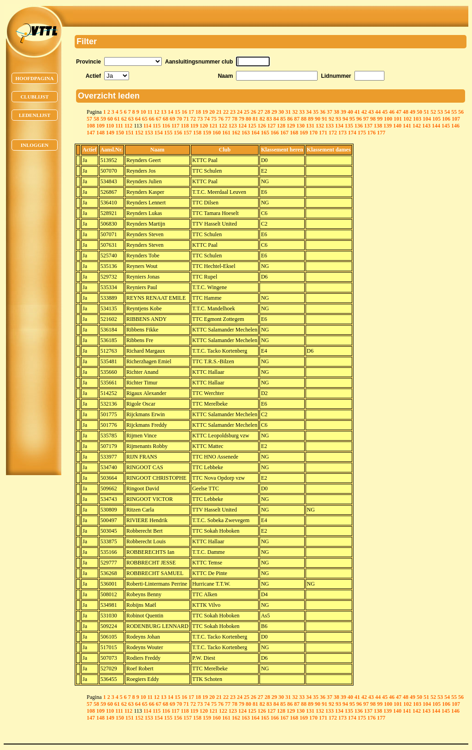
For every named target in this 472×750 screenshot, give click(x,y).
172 (333, 132)
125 (252, 125)
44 (378, 112)
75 (214, 119)
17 (191, 112)
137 (368, 125)
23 (233, 112)
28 (267, 112)
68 (165, 119)
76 (221, 119)
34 (309, 112)
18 (198, 112)
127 (271, 125)
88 (304, 119)
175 (362, 132)
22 (226, 112)
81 (255, 119)
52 (433, 112)
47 (398, 112)
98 (373, 119)
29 (274, 112)
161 (226, 132)
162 (236, 132)
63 (131, 119)
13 (163, 112)
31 (288, 112)
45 (385, 112)
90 (317, 119)
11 (150, 112)
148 (100, 132)
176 (371, 132)
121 (213, 125)
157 (187, 132)
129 (291, 125)
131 (310, 125)
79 (241, 119)
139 (388, 125)
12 (156, 112)
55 (454, 112)
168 (294, 132)
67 (158, 119)
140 (397, 125)
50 (419, 112)
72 (193, 119)
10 (143, 112)
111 (119, 125)
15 (177, 112)
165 (265, 132)
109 (100, 125)
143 (426, 125)
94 (345, 119)
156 (178, 132)
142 (417, 125)
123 (233, 125)
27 (260, 112)
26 (253, 112)
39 (343, 112)
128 (281, 125)
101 (398, 119)
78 (234, 119)
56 (461, 112)
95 (352, 119)
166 (275, 132)
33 (302, 112)
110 (110, 125)
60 (110, 119)
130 (300, 125)
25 (246, 112)
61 (117, 119)
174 (352, 132)
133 (329, 125)
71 (186, 119)
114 (147, 125)
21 (219, 112)
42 (364, 112)
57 (89, 119)
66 (151, 119)
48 (405, 112)
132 (320, 125)
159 (207, 132)
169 (304, 132)
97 (366, 119)
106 (446, 119)
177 (381, 132)
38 (336, 112)
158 (197, 132)
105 (436, 119)
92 (331, 119)
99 (380, 119)
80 (248, 119)
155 (168, 132)
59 (103, 119)
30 (281, 112)
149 (110, 132)
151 (129, 132)
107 (456, 119)
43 (371, 112)
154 (158, 132)
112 (128, 125)
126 (262, 125)
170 (313, 132)
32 (295, 112)
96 (359, 119)
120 (204, 125)
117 (175, 125)
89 (310, 119)
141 (407, 125)
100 (388, 119)
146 (455, 125)
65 (145, 119)
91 (324, 119)
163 (246, 132)
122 (223, 125)
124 (242, 125)
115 (156, 125)
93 (338, 119)
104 (427, 119)
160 (216, 132)
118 (185, 125)
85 (283, 119)
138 (378, 125)
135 (349, 125)
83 (269, 119)
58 (96, 119)
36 (322, 112)
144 (436, 125)
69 (172, 119)
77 (227, 119)
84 (276, 119)
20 (212, 112)
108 (91, 125)
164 (255, 132)
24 (239, 112)
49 (412, 112)
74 (207, 119)
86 (290, 119)
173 (342, 132)
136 (358, 125)
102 (407, 119)
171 (323, 132)
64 (138, 119)
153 (149, 132)
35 (316, 112)
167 (284, 132)
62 (124, 119)
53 (440, 112)
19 (205, 112)
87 (297, 119)
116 (166, 125)
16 (184, 112)
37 (329, 112)
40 (350, 112)
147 (91, 132)
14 (170, 112)
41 (357, 112)
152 (139, 132)
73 (200, 119)
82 (262, 119)
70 (179, 119)
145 (446, 125)
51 (426, 112)
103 (417, 119)
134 (339, 125)
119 (194, 125)
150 (120, 132)
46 (392, 112)
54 (447, 112)
